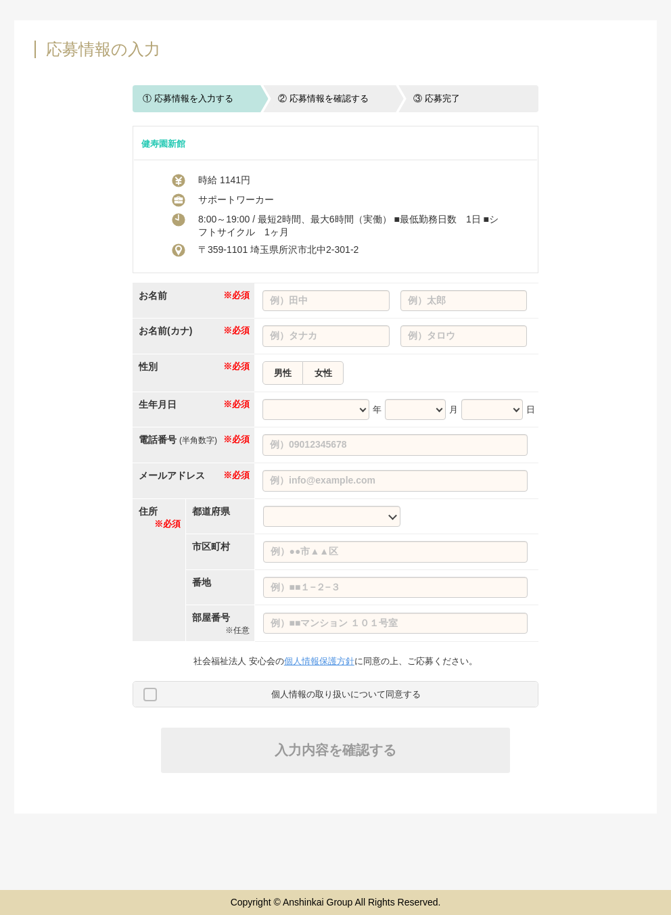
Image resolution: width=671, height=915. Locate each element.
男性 (283, 373)
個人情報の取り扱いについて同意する (346, 694)
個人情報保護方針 (319, 661)
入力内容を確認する (335, 750)
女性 (323, 373)
